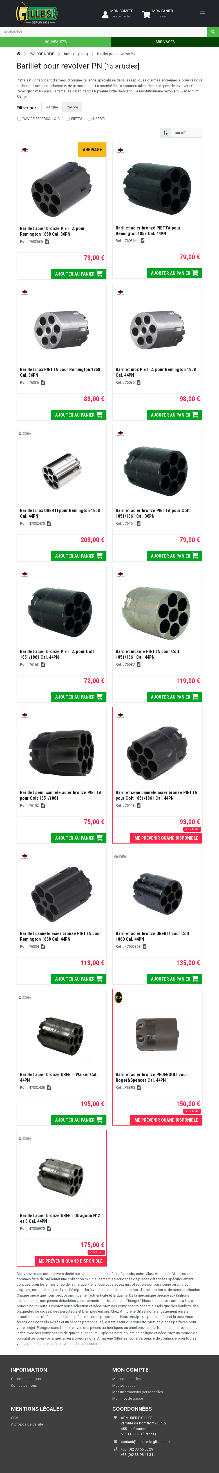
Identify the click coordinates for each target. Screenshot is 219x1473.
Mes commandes (126, 1379)
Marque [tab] (52, 107)
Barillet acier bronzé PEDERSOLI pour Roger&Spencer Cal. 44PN (151, 1077)
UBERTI (99, 119)
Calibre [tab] (72, 107)
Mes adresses (123, 1385)
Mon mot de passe (127, 1398)
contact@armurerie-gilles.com (145, 1442)
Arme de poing (76, 54)
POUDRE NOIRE (42, 54)
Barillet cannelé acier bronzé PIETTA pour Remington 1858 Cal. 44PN (60, 936)
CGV (14, 1418)
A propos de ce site (27, 1424)
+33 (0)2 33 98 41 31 (137, 1454)
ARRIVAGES (165, 42)
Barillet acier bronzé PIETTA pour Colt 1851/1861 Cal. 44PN (57, 654)
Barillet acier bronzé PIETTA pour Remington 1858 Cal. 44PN (148, 230)
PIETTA (76, 119)
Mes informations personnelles (137, 1392)
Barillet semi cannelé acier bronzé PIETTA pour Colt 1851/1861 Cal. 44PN (156, 795)
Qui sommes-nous (26, 1379)
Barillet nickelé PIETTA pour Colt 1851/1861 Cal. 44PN (147, 654)
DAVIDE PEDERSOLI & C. (42, 119)
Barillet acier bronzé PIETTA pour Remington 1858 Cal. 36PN (52, 231)
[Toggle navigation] (202, 13)
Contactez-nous (24, 1385)
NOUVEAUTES (55, 42)
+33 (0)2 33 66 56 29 (137, 1449)
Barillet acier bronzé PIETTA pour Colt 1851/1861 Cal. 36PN (153, 513)
